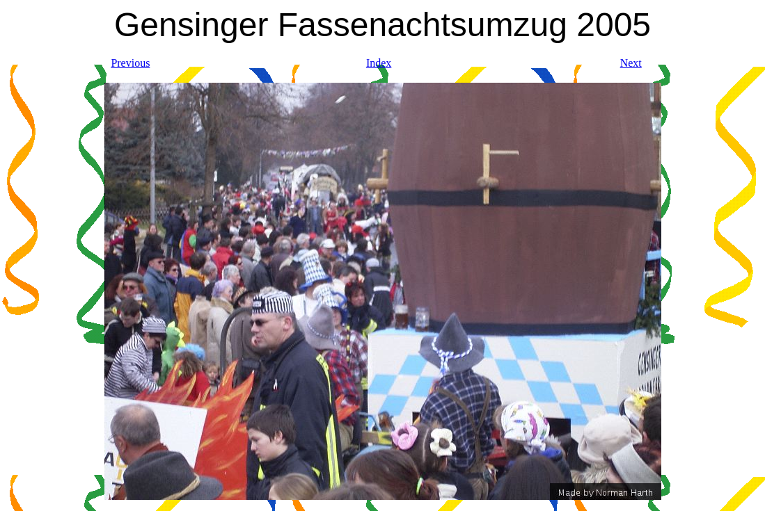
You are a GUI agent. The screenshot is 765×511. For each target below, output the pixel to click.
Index (378, 63)
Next (631, 63)
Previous (130, 63)
